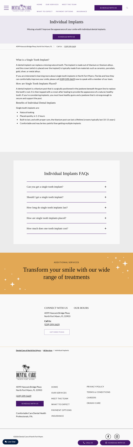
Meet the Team (69, 4)
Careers (91, 397)
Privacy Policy (95, 386)
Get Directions (57, 332)
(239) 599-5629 (70, 46)
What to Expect (45, 11)
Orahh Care (94, 403)
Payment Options (64, 11)
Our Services (52, 4)
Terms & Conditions (98, 392)
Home (39, 4)
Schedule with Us (108, 8)
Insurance (82, 11)
